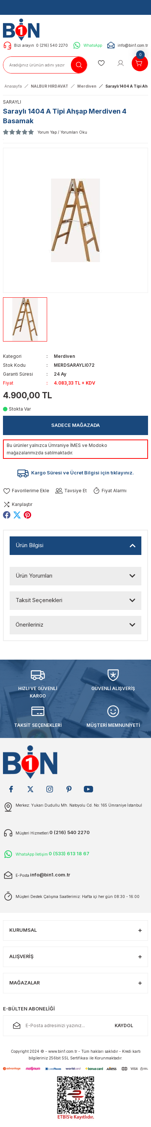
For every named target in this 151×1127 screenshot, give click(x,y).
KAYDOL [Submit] (124, 1025)
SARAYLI (12, 102)
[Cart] (140, 63)
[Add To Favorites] (26, 491)
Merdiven (64, 356)
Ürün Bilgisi (29, 545)
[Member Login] (120, 63)
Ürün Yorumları (34, 575)
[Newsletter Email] (75, 1025)
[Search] (45, 65)
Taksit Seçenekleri (39, 600)
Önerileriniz (29, 624)
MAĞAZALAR (24, 983)
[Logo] (23, 29)
